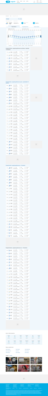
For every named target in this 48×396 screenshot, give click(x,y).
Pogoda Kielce (7, 385)
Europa (21, 1)
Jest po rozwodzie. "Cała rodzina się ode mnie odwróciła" (23, 370)
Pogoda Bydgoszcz (15, 384)
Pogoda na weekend (36, 26)
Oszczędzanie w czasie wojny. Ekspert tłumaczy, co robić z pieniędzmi (10, 369)
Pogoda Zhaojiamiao (8, 349)
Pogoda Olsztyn (36, 385)
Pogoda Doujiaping (8, 352)
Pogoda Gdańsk (22, 384)
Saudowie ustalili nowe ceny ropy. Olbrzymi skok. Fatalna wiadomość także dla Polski (22, 362)
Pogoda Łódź (29, 385)
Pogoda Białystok (8, 384)
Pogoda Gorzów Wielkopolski (31, 384)
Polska (18, 1)
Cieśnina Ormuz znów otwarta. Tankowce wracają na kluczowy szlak (11, 362)
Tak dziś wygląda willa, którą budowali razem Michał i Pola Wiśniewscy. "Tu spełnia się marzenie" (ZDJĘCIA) (35, 362)
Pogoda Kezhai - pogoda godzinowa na (13, 165)
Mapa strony (35, 388)
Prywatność (20, 388)
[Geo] (21, 19)
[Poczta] (34, 2)
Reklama (13, 388)
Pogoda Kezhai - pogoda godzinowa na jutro (14, 81)
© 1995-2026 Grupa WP (8, 388)
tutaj (20, 394)
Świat (24, 1)
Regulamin (31, 388)
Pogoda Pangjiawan (18, 352)
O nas (16, 388)
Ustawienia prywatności (25, 388)
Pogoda (13, 1)
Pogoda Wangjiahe (18, 349)
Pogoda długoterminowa (25, 26)
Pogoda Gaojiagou (27, 352)
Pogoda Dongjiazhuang (27, 349)
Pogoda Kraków (15, 385)
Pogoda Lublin (21, 385)
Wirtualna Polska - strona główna (8, 2)
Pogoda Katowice (37, 384)
